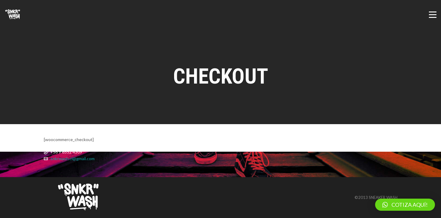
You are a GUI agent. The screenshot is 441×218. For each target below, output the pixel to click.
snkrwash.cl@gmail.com (72, 158)
